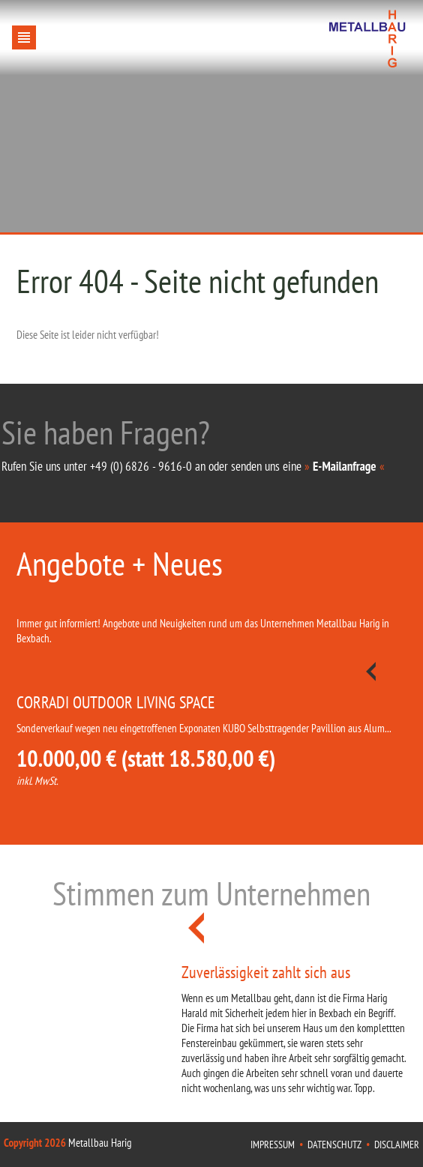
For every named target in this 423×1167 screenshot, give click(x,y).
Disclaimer (396, 1144)
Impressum (272, 1144)
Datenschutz (335, 1144)
